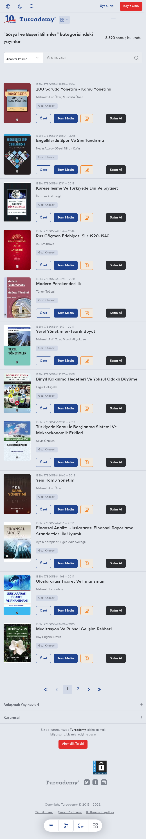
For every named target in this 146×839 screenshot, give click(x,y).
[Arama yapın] (73, 57)
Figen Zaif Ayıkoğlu (73, 542)
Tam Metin (66, 118)
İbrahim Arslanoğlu (49, 196)
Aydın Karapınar (47, 542)
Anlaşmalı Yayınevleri (21, 704)
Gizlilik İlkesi (44, 812)
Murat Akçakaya (74, 339)
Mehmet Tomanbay (49, 589)
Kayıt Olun (131, 6)
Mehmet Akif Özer (48, 97)
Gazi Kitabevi (46, 106)
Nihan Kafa (72, 148)
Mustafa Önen (73, 97)
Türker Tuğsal (45, 291)
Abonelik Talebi (73, 743)
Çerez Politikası (70, 812)
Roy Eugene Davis (48, 637)
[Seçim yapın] (23, 57)
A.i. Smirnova (45, 244)
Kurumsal (12, 717)
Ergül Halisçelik (46, 387)
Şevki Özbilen (45, 441)
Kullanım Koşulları (100, 812)
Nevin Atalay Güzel (49, 148)
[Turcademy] (60, 783)
